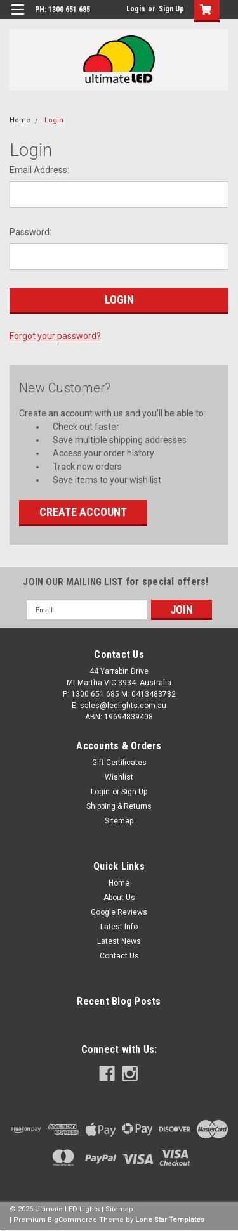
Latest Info (119, 926)
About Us (119, 897)
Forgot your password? (55, 336)
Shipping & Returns (119, 806)
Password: (30, 232)
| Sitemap (117, 1209)
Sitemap (119, 820)
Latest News (119, 941)
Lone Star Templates (169, 1220)
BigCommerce (72, 1220)
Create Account (83, 512)
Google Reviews (119, 912)
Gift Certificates (119, 762)
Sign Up (171, 8)
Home (20, 120)
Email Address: (39, 170)
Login (135, 8)
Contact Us (119, 955)
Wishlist (119, 777)
